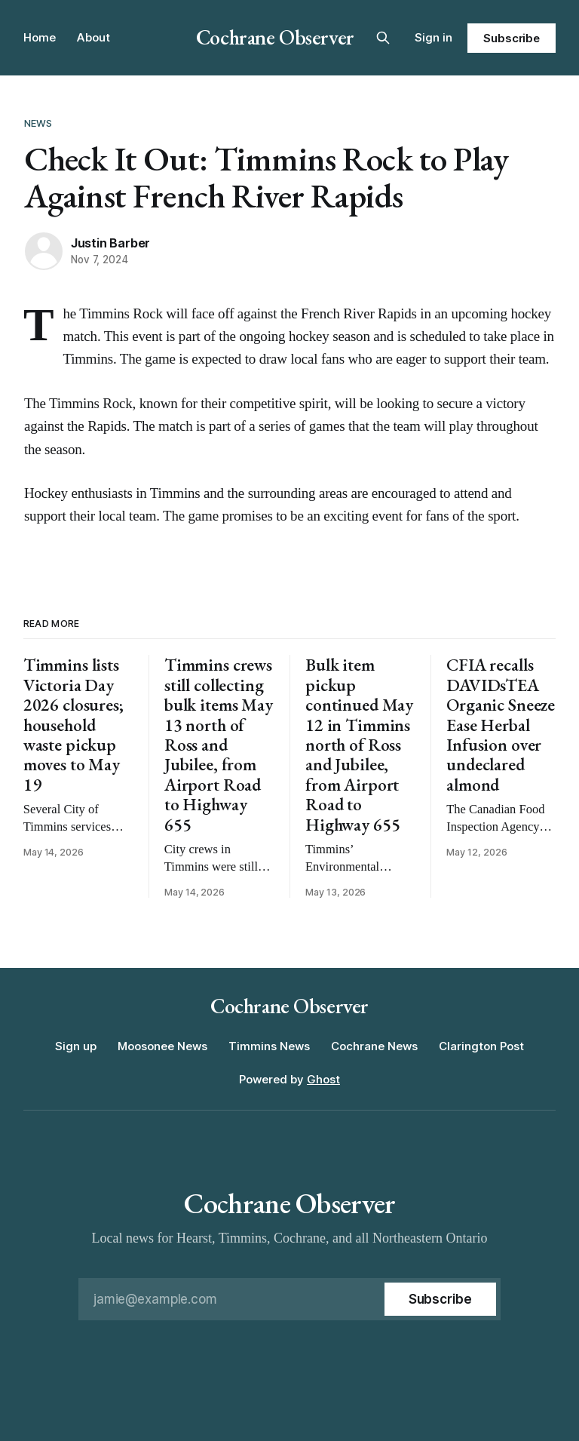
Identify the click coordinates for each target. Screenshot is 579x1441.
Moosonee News (162, 1046)
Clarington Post (481, 1046)
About (93, 37)
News (38, 123)
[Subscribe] (440, 1299)
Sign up (75, 1046)
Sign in (433, 37)
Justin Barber (110, 242)
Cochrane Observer (275, 37)
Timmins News (269, 1046)
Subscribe (511, 38)
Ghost (323, 1079)
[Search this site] (383, 38)
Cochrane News (374, 1046)
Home (39, 37)
